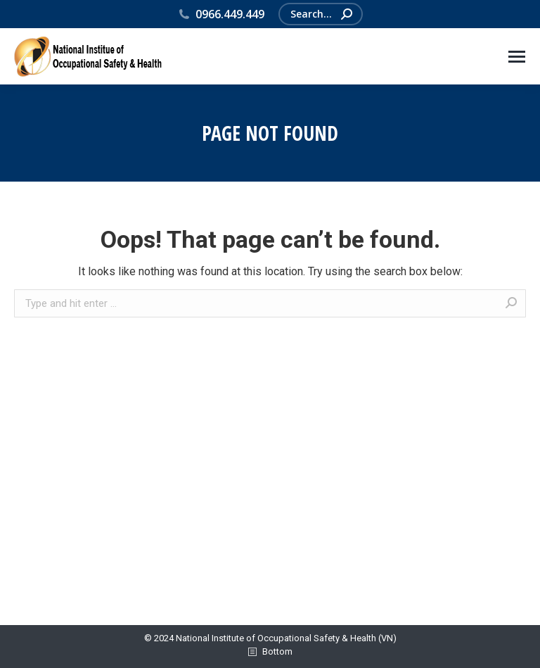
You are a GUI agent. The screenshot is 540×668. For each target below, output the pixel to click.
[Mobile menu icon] (517, 56)
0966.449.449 (220, 14)
